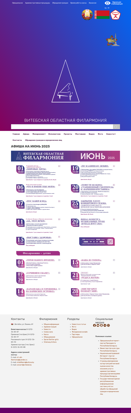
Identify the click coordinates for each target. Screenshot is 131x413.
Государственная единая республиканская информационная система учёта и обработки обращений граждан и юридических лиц (110, 386)
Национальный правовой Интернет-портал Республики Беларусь (109, 356)
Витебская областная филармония (65, 120)
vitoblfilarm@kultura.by (25, 362)
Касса (46, 334)
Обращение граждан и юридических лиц (43, 140)
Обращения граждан (60, 3)
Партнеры (76, 334)
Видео (92, 134)
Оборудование (49, 337)
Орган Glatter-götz (51, 340)
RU (106, 8)
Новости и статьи (79, 324)
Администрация (50, 327)
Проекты (68, 134)
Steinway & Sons (50, 342)
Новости (110, 134)
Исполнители (54, 134)
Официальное (17, 3)
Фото (100, 134)
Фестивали (80, 134)
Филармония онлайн (80, 332)
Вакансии (92, 3)
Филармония (38, 134)
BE (108, 8)
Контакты (17, 140)
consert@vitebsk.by (24, 365)
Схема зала (48, 332)
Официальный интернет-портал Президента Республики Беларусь (110, 343)
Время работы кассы (78, 3)
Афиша (26, 134)
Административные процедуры (37, 3)
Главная (16, 134)
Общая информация (51, 324)
